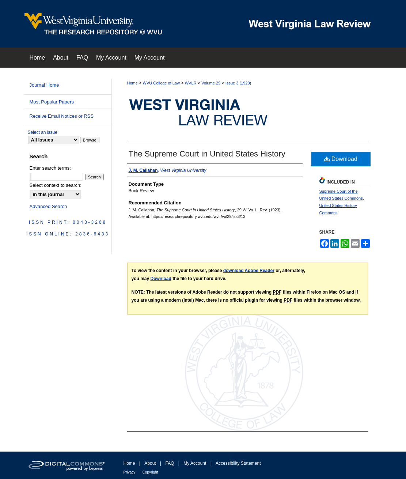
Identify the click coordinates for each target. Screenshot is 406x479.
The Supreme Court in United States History (207, 153)
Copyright (150, 472)
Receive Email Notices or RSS (62, 116)
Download (340, 159)
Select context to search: (55, 185)
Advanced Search (48, 206)
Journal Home (44, 85)
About (150, 463)
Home (132, 83)
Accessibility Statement (238, 463)
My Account (194, 463)
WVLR (191, 83)
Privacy (130, 472)
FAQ (169, 463)
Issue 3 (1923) (238, 83)
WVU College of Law (161, 83)
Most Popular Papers (52, 102)
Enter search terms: (50, 168)
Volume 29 (210, 83)
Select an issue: (43, 132)
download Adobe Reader (248, 270)
